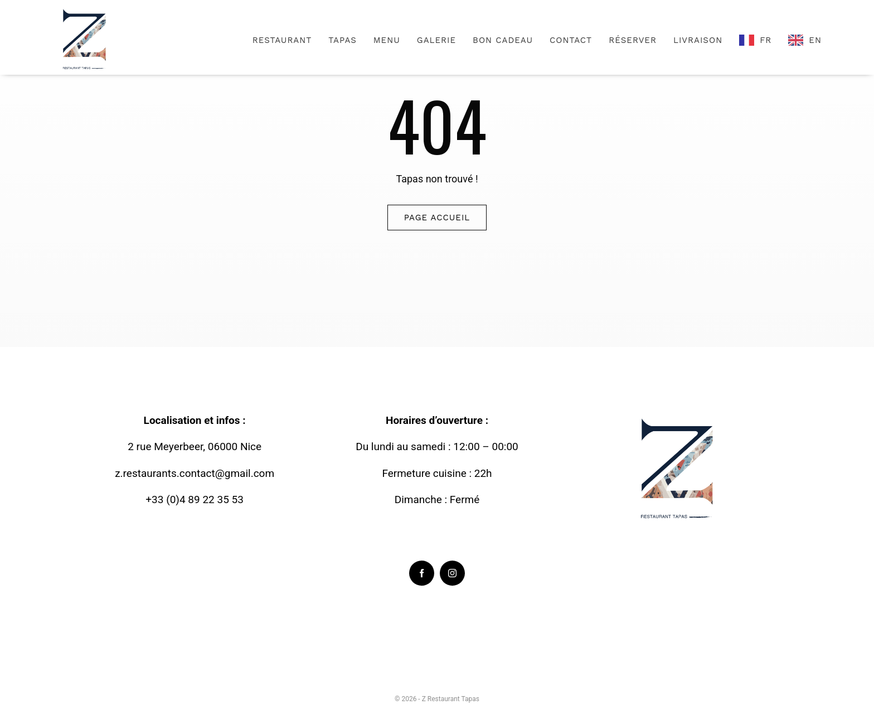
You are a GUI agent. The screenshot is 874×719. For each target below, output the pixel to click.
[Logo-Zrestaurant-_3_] (85, 10)
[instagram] (452, 573)
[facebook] (421, 573)
